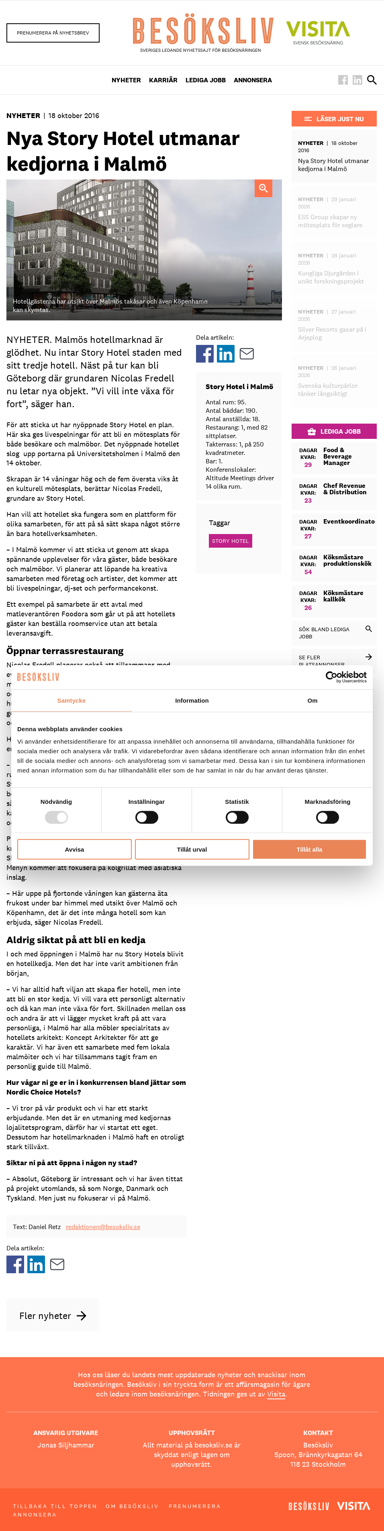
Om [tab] (312, 700)
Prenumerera (195, 1506)
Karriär (163, 80)
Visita (276, 1393)
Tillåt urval (192, 849)
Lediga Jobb (206, 80)
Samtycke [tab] (71, 700)
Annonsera (253, 80)
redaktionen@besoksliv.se (103, 1227)
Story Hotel (230, 540)
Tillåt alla (310, 849)
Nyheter (126, 80)
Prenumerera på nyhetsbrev (53, 33)
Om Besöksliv (132, 1506)
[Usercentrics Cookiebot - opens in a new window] (331, 677)
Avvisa (74, 849)
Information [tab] (192, 700)
